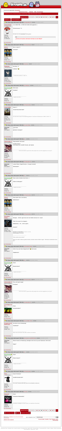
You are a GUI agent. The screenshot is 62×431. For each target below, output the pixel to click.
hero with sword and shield (18, 416)
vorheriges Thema (9, 412)
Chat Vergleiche (27, 429)
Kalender (31, 11)
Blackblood (11, 416)
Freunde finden (36, 428)
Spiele (48, 428)
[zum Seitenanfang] (7, 42)
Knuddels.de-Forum (8, 13)
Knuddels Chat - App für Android (14, 428)
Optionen (7, 19)
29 (52, 17)
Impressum (33, 429)
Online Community (57, 428)
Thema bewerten (16, 19)
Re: (24, 175)
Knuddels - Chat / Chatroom (50, 419)
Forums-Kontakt (41, 419)
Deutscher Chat (4, 428)
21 (39, 17)
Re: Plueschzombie (27, 104)
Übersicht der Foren (23, 11)
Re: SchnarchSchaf (27, 44)
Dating (51, 428)
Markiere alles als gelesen (9, 419)
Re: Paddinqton (26, 85)
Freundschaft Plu (43, 428)
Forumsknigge (40, 11)
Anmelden (17, 10)
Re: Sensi (25, 391)
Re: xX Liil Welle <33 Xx (28, 320)
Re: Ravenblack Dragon (28, 246)
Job (37, 429)
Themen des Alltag (17, 13)
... (34, 17)
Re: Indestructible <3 (27, 22)
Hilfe (35, 11)
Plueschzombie (6, 417)
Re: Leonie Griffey (27, 125)
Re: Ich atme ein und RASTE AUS (29, 338)
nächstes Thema (25, 412)
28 (50, 17)
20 (36, 17)
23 (43, 17)
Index (17, 412)
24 (46, 17)
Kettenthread (24, 13)
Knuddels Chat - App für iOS (26, 428)
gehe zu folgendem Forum (30, 417)
